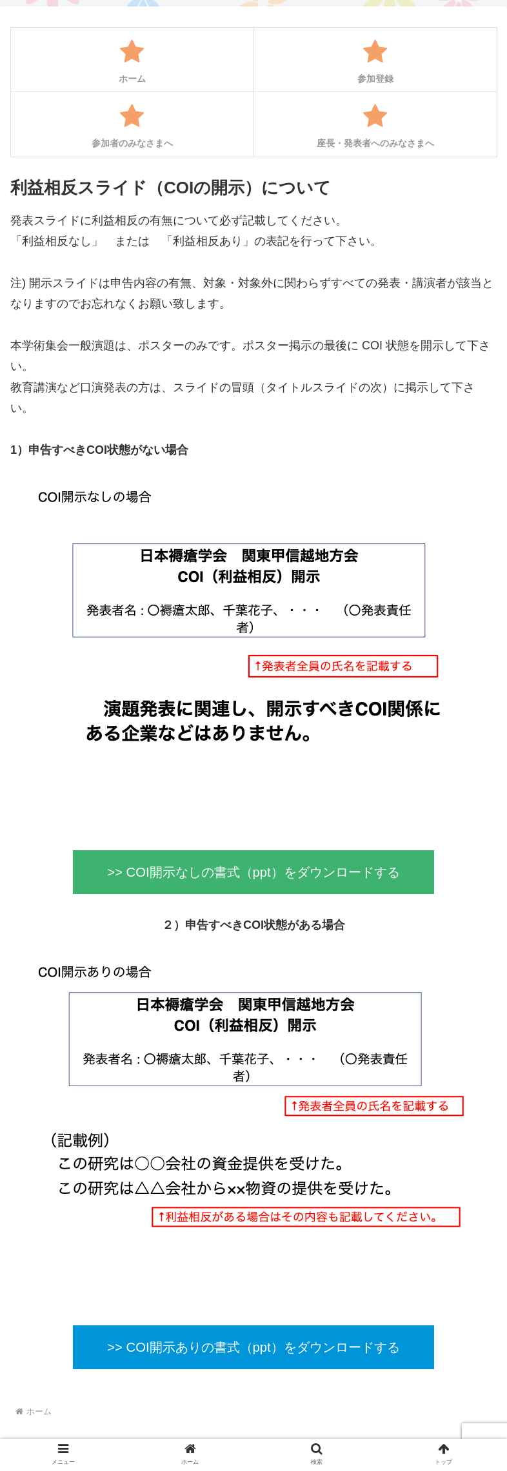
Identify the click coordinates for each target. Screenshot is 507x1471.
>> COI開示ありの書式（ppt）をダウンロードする (253, 1347)
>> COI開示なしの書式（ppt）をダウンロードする (253, 872)
